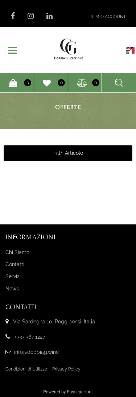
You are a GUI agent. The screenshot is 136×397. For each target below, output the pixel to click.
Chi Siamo (17, 252)
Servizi (13, 276)
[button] (108, 16)
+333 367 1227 (30, 337)
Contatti (14, 264)
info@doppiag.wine (36, 352)
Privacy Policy (66, 369)
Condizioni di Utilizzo (26, 369)
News (12, 288)
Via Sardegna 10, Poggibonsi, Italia (54, 321)
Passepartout (80, 391)
